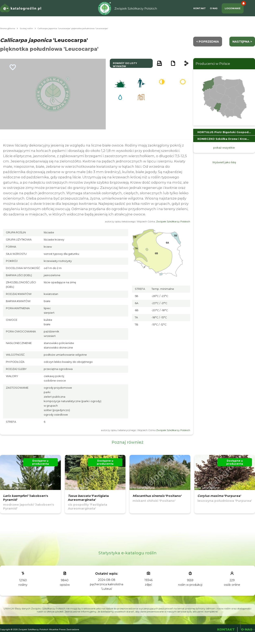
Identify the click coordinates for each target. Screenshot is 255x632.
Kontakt (199, 8)
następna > (242, 41)
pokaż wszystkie (224, 147)
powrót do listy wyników (125, 65)
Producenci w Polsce (213, 64)
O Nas (214, 8)
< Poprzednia (207, 41)
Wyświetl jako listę (224, 162)
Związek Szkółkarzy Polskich (173, 221)
